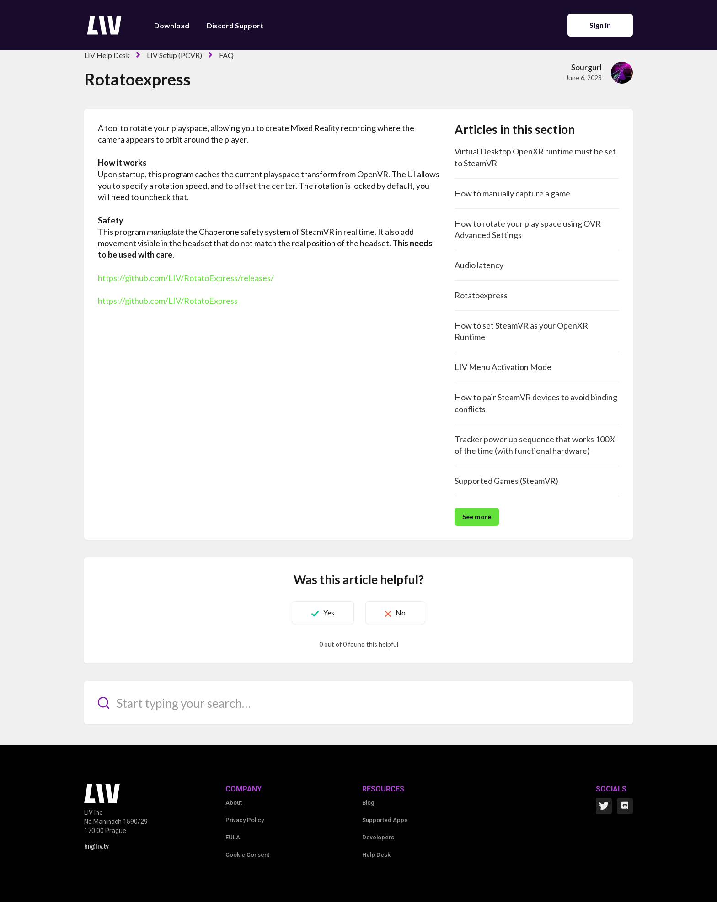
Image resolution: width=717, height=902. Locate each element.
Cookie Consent (247, 854)
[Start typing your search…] (358, 702)
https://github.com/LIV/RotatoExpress (168, 301)
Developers (378, 837)
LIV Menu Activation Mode (503, 367)
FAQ (226, 55)
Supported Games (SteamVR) (506, 481)
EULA (232, 837)
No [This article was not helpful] (401, 612)
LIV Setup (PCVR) (174, 55)
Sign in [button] (600, 25)
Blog (368, 802)
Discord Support (235, 25)
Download (171, 25)
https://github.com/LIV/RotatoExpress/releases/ (186, 278)
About (233, 802)
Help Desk (376, 854)
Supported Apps (384, 820)
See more (476, 516)
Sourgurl (586, 67)
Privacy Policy (244, 820)
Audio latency (479, 265)
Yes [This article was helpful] (328, 612)
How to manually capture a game (512, 193)
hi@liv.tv (96, 846)
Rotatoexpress (481, 295)
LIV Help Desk (107, 55)
